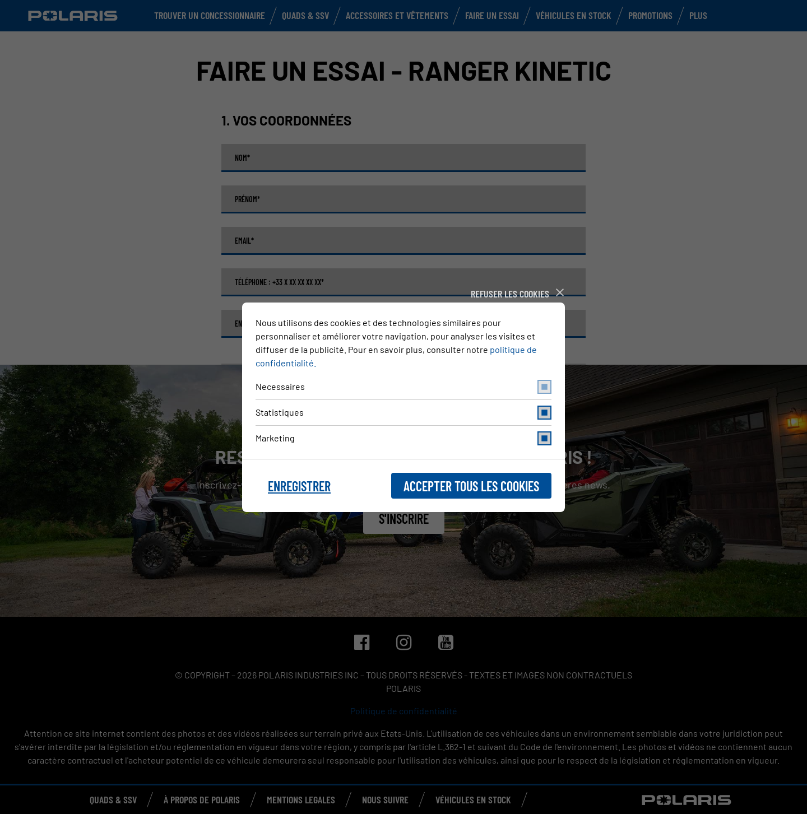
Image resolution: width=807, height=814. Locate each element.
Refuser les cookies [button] (510, 293)
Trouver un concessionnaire (209, 15)
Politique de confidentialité (403, 710)
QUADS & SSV (113, 799)
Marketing (403, 438)
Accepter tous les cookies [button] (471, 486)
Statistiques (403, 413)
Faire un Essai (492, 15)
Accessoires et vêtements (397, 15)
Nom (242, 158)
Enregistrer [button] (299, 486)
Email (244, 241)
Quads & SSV (305, 15)
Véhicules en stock (573, 15)
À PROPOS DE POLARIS (202, 799)
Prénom (247, 199)
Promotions (650, 15)
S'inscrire (404, 518)
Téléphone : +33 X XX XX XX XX (279, 282)
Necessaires (403, 387)
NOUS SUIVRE (385, 799)
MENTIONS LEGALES (301, 799)
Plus (698, 15)
